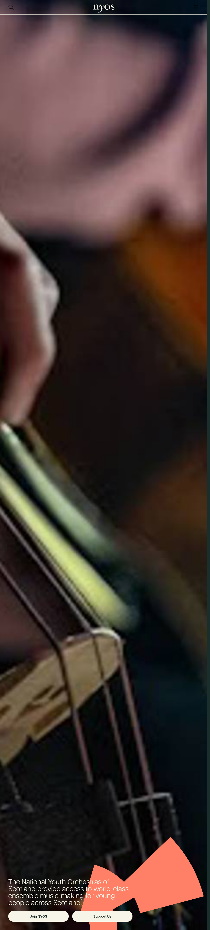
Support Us (102, 916)
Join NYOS (38, 916)
